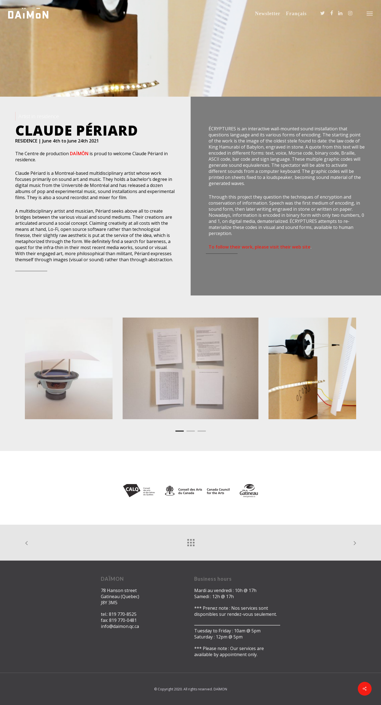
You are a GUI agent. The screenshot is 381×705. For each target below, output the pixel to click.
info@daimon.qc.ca (120, 626)
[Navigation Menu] (370, 13)
